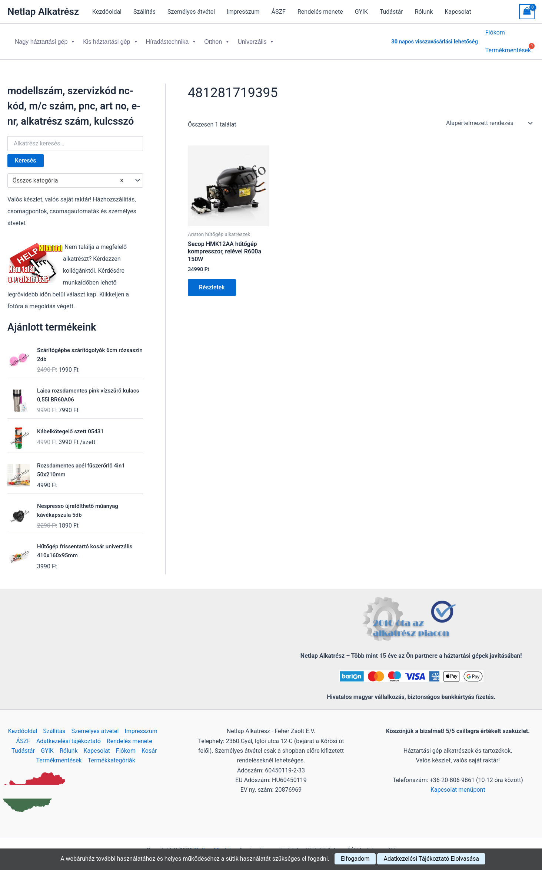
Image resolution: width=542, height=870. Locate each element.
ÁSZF (279, 11)
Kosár (149, 744)
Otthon (217, 39)
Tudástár (391, 11)
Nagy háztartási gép (45, 39)
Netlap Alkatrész (43, 11)
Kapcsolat (458, 11)
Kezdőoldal (107, 11)
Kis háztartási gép (110, 39)
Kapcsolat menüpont (457, 783)
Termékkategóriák (111, 754)
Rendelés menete (320, 11)
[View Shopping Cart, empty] (527, 11)
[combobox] (75, 174)
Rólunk (424, 11)
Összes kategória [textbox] (68, 175)
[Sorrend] (488, 117)
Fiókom (495, 33)
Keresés (25, 154)
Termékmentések (59, 754)
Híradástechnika (171, 39)
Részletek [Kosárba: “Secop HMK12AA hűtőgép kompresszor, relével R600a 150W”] (212, 281)
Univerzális (256, 39)
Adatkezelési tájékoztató (68, 735)
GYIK (361, 11)
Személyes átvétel (191, 11)
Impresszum (243, 11)
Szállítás (144, 11)
